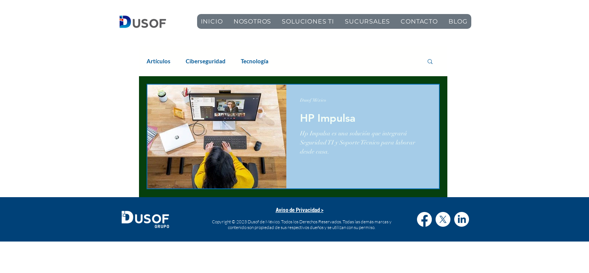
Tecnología (254, 61)
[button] (430, 62)
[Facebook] (424, 219)
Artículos (159, 61)
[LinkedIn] (461, 219)
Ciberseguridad (206, 61)
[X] (443, 219)
